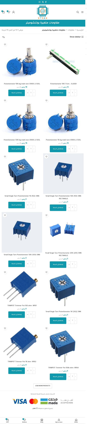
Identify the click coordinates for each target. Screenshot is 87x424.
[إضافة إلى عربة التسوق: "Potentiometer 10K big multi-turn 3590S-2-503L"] (16, 93)
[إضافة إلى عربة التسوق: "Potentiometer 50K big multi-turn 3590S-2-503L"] (16, 149)
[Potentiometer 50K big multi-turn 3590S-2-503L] (22, 117)
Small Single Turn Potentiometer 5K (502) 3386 (63, 312)
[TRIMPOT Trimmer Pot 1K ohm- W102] (22, 342)
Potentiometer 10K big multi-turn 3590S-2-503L (22, 84)
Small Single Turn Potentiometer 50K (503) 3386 (22, 255)
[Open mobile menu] (82, 12)
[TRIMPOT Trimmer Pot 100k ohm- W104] (63, 345)
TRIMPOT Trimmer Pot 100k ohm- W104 (63, 368)
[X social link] (42, 2)
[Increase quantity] (69, 93)
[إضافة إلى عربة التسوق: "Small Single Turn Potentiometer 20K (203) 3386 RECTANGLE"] (58, 264)
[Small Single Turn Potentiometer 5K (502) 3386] (63, 289)
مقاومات (71, 30)
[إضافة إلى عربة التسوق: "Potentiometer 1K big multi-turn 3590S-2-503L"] (58, 149)
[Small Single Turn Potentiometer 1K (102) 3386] (22, 173)
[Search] (77, 12)
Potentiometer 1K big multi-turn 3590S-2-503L (63, 140)
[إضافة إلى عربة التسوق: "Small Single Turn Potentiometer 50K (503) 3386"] (16, 264)
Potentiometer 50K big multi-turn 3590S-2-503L (21, 140)
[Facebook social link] (45, 2)
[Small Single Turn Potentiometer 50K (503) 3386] (22, 232)
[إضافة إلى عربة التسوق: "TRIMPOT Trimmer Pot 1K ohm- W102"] (16, 370)
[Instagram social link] (39, 2)
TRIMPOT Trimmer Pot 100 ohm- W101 (22, 306)
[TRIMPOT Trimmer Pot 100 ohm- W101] (22, 286)
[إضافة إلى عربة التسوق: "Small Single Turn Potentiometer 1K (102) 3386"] (16, 205)
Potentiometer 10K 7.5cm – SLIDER (63, 84)
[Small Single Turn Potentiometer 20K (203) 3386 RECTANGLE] (63, 231)
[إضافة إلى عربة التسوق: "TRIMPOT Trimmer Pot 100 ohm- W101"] (16, 314)
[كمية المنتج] (72, 93)
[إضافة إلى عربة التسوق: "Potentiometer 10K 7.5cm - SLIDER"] (58, 93)
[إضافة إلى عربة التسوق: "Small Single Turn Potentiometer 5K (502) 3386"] (58, 320)
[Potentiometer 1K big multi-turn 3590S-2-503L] (63, 117)
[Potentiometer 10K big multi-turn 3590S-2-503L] (22, 61)
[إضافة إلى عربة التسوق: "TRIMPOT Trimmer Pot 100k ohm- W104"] (58, 376)
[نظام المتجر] (3, 37)
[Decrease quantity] (75, 93)
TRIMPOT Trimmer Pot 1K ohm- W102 (22, 362)
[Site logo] (43, 12)
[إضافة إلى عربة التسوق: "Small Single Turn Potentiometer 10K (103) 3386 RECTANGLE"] (58, 207)
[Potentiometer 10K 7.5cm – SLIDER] (63, 61)
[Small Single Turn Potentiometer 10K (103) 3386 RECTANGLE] (63, 173)
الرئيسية (80, 30)
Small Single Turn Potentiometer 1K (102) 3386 (22, 196)
